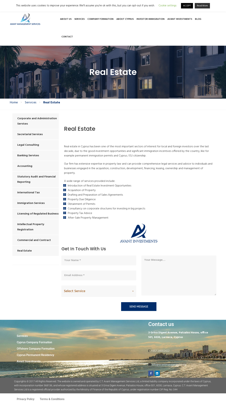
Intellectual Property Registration (30, 227)
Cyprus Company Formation (34, 342)
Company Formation (100, 19)
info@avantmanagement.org (169, 364)
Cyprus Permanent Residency (35, 355)
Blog (198, 19)
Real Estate (24, 251)
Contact (67, 37)
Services (79, 19)
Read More (202, 6)
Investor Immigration (150, 19)
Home (14, 102)
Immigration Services (31, 203)
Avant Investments (179, 19)
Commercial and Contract (34, 240)
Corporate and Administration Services (37, 121)
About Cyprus (125, 19)
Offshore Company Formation (36, 348)
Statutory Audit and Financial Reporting (36, 179)
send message (138, 306)
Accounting (24, 166)
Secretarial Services (30, 134)
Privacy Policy (25, 399)
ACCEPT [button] (187, 6)
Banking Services (28, 155)
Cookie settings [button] (168, 6)
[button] (99, 291)
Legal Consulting (28, 145)
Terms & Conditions (52, 399)
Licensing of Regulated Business (38, 213)
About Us (66, 19)
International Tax (28, 192)
